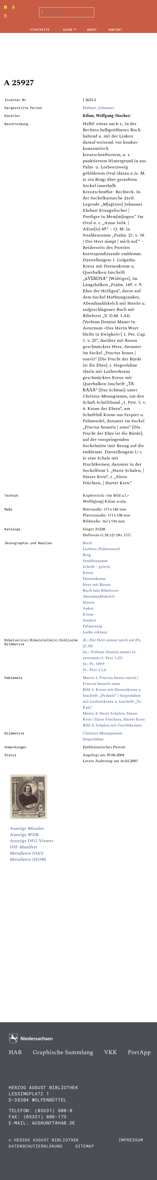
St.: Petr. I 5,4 (94, 670)
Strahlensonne (95, 561)
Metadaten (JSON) (28, 859)
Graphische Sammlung (63, 1052)
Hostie (89, 602)
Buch (87, 543)
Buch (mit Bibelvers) (101, 590)
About (92, 29)
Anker (88, 608)
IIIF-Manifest (23, 847)
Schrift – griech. (97, 567)
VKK (110, 1052)
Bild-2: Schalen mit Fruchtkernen (112, 725)
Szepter (89, 620)
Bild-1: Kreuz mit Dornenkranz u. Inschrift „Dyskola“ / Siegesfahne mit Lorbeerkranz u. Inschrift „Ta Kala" (112, 698)
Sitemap (84, 1146)
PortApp (139, 1052)
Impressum (131, 1139)
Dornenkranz (94, 579)
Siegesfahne (93, 739)
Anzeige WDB (24, 834)
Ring (87, 555)
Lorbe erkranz (95, 632)
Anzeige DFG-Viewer (31, 840)
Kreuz (88, 573)
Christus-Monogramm (102, 733)
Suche (68, 29)
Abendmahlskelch (99, 596)
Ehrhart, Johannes (98, 108)
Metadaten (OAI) (26, 853)
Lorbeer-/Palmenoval (101, 549)
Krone (88, 614)
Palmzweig (92, 626)
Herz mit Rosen (96, 585)
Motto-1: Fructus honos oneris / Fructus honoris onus (110, 681)
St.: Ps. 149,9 (94, 664)
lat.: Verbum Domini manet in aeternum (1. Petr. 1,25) (109, 655)
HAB (15, 1052)
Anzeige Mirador (27, 828)
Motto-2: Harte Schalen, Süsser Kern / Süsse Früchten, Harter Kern (114, 716)
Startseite (40, 29)
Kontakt (115, 29)
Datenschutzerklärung (36, 1146)
